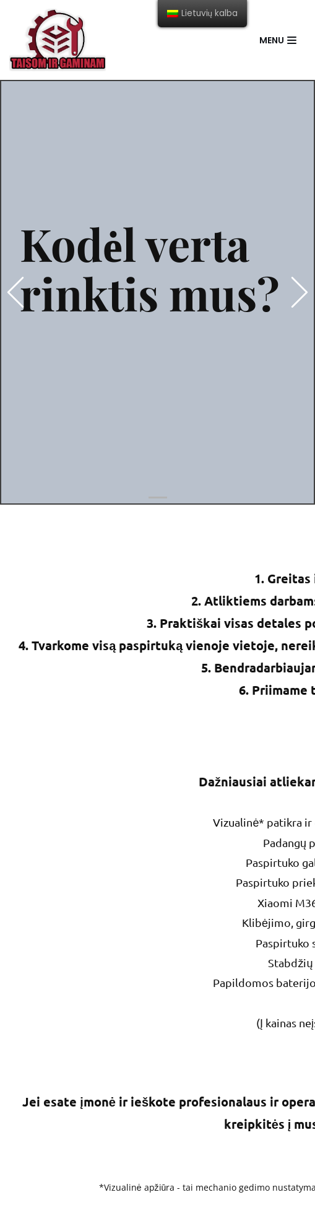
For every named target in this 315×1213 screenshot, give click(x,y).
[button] (15, 292)
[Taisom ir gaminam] (57, 40)
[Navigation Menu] (278, 40)
